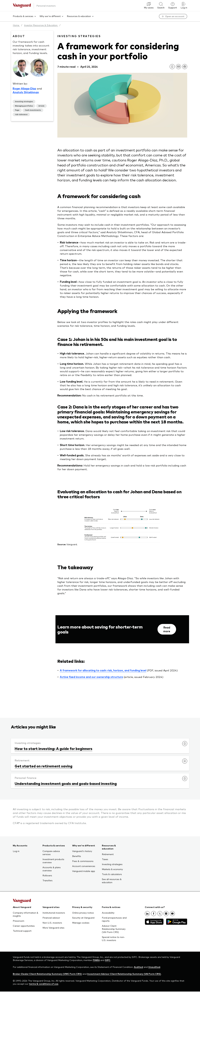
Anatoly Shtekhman (26, 92)
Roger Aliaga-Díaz (24, 88)
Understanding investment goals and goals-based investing (66, 783)
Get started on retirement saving (43, 765)
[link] (172, 66)
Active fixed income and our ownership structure (91, 677)
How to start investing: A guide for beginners (53, 748)
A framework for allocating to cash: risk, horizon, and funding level (103, 670)
